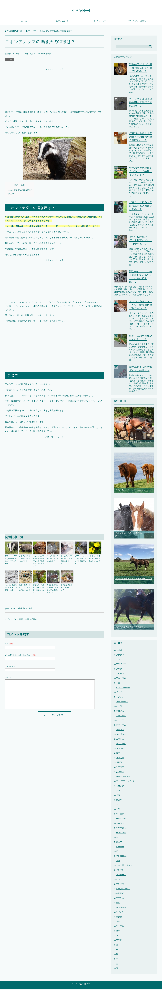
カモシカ (120, 740)
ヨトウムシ (121, 908)
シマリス (120, 773)
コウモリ (120, 758)
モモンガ (120, 899)
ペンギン (120, 871)
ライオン (120, 913)
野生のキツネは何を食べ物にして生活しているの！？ (140, 172)
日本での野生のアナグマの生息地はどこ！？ (25, 559)
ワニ (118, 936)
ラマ (118, 922)
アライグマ (121, 665)
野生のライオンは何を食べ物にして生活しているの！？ (140, 68)
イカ (118, 684)
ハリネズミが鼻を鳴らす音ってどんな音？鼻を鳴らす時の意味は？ (39, 560)
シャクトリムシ (123, 777)
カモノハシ (121, 744)
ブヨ (118, 861)
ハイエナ (120, 815)
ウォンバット (122, 702)
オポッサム (121, 726)
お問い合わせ (62, 22)
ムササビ (120, 894)
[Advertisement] (54, 89)
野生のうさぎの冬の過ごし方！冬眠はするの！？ (67, 559)
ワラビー (120, 941)
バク (118, 838)
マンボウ (120, 885)
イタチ (119, 693)
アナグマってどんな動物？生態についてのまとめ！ (11, 559)
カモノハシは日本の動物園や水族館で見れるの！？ (140, 103)
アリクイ (120, 670)
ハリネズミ (121, 829)
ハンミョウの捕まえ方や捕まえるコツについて (95, 559)
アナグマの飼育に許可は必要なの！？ (26, 616)
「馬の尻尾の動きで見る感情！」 (130, 628)
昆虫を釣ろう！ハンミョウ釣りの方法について (25, 584)
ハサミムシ (121, 819)
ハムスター (121, 824)
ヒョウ (119, 843)
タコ (118, 796)
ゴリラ (119, 763)
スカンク (120, 787)
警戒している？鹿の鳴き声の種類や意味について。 (39, 584)
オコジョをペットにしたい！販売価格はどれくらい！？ (140, 306)
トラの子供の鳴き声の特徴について (67, 583)
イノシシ (120, 698)
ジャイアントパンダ (125, 782)
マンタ (119, 880)
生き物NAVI (81, 10)
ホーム (24, 22)
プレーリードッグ (124, 866)
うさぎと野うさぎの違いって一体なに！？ (53, 559)
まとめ (10, 194)
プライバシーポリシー (138, 22)
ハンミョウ (121, 833)
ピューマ (120, 852)
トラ (118, 810)
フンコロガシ (122, 857)
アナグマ (9, 60)
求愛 (30, 605)
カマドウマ (121, 735)
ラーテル (120, 927)
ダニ (118, 805)
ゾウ (118, 791)
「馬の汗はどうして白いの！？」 (130, 491)
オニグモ (120, 721)
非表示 (21, 186)
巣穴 (25, 605)
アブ (118, 660)
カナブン (120, 730)
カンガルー (121, 749)
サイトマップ (100, 22)
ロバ (118, 932)
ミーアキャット (123, 889)
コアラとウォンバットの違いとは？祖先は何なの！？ (81, 559)
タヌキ (119, 801)
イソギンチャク (123, 688)
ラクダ (119, 918)
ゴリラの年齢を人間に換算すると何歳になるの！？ (140, 207)
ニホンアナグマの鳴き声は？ (19, 191)
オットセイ (121, 716)
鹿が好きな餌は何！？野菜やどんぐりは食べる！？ (140, 241)
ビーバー (120, 847)
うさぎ (119, 651)
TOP (14, 32)
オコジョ (120, 712)
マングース (121, 875)
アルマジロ (121, 679)
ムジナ (14, 605)
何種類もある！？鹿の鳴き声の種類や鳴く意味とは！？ (140, 137)
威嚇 (20, 605)
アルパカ (120, 674)
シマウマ (120, 768)
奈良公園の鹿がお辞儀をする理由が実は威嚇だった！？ (53, 585)
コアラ (119, 754)
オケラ (119, 707)
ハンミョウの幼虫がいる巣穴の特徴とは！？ (11, 584)
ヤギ (118, 904)
